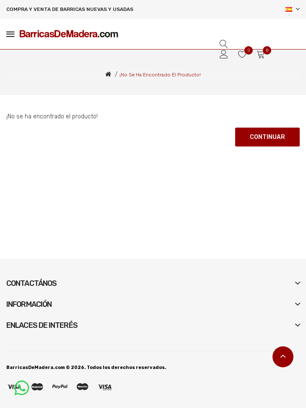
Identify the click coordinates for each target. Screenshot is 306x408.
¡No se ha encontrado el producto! (160, 75)
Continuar (267, 137)
